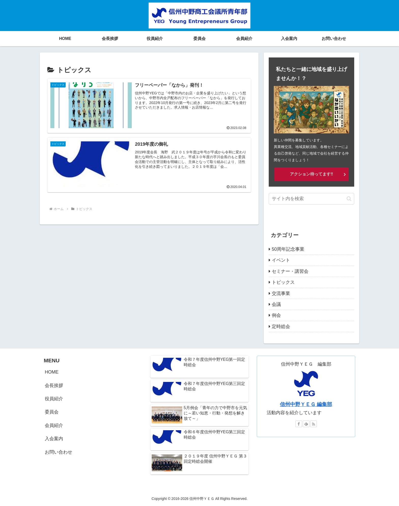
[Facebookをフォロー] (298, 424)
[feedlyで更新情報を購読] (306, 424)
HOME (52, 372)
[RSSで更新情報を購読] (313, 424)
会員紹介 (54, 425)
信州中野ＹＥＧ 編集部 (306, 404)
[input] (311, 198)
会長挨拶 (54, 385)
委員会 (52, 411)
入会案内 (54, 438)
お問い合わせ (58, 452)
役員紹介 (54, 398)
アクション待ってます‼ (311, 174)
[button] (349, 199)
